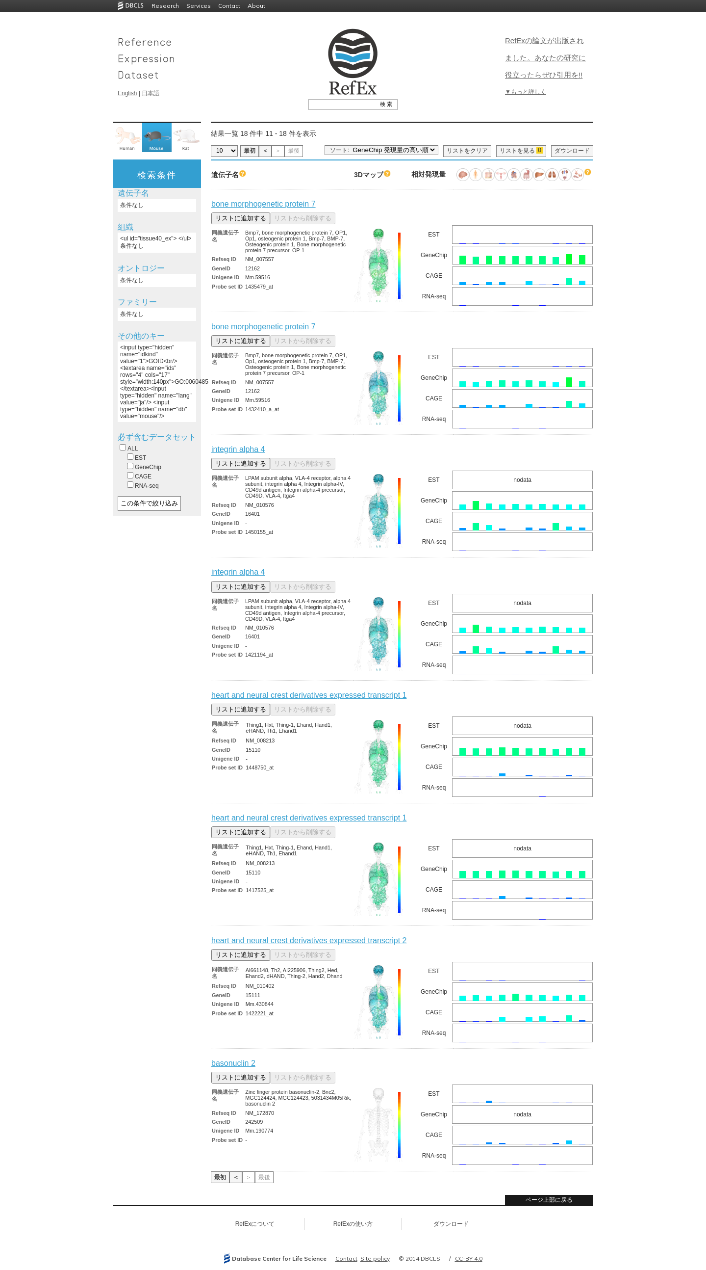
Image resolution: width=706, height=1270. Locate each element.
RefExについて (255, 1223)
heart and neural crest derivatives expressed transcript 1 (308, 695)
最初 (249, 150)
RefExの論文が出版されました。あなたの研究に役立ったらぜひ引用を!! (545, 57)
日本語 (150, 93)
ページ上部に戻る (549, 1199)
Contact (229, 5)
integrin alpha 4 (238, 449)
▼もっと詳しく (525, 91)
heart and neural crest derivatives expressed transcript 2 (308, 940)
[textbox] (342, 104)
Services (198, 5)
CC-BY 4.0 (468, 1258)
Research (165, 5)
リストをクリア (467, 150)
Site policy (375, 1258)
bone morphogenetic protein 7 (263, 204)
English (127, 93)
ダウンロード (572, 150)
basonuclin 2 (233, 1063)
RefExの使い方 (353, 1223)
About (256, 5)
